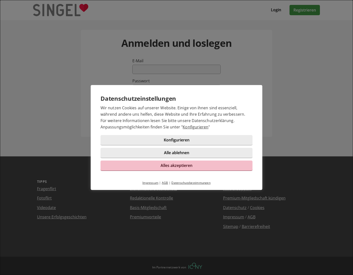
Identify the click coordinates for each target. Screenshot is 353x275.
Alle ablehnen (176, 152)
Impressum (150, 183)
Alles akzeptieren (176, 165)
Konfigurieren (195, 127)
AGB (165, 183)
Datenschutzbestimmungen (191, 183)
